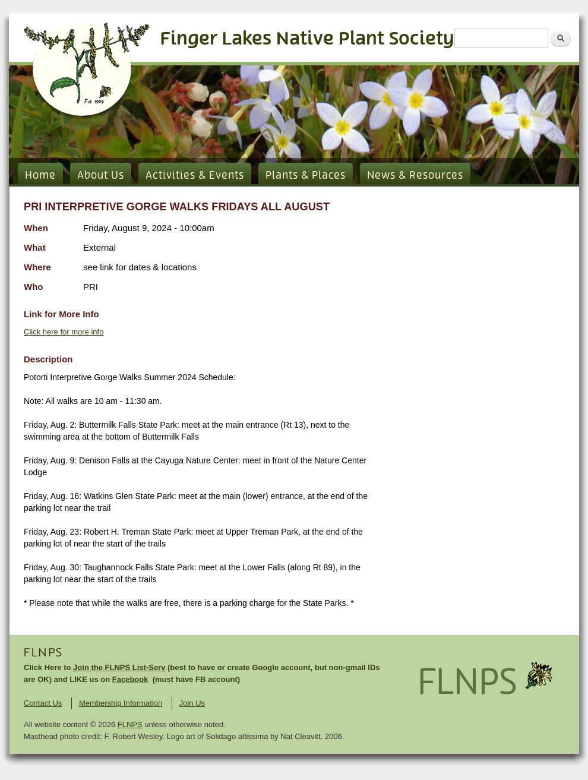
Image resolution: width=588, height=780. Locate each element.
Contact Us (43, 703)
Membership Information (120, 703)
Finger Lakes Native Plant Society (307, 39)
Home (40, 176)
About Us (100, 176)
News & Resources (415, 176)
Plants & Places (305, 176)
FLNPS (43, 653)
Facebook (130, 679)
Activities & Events (195, 176)
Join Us (192, 703)
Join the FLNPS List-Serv (119, 667)
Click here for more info (63, 331)
